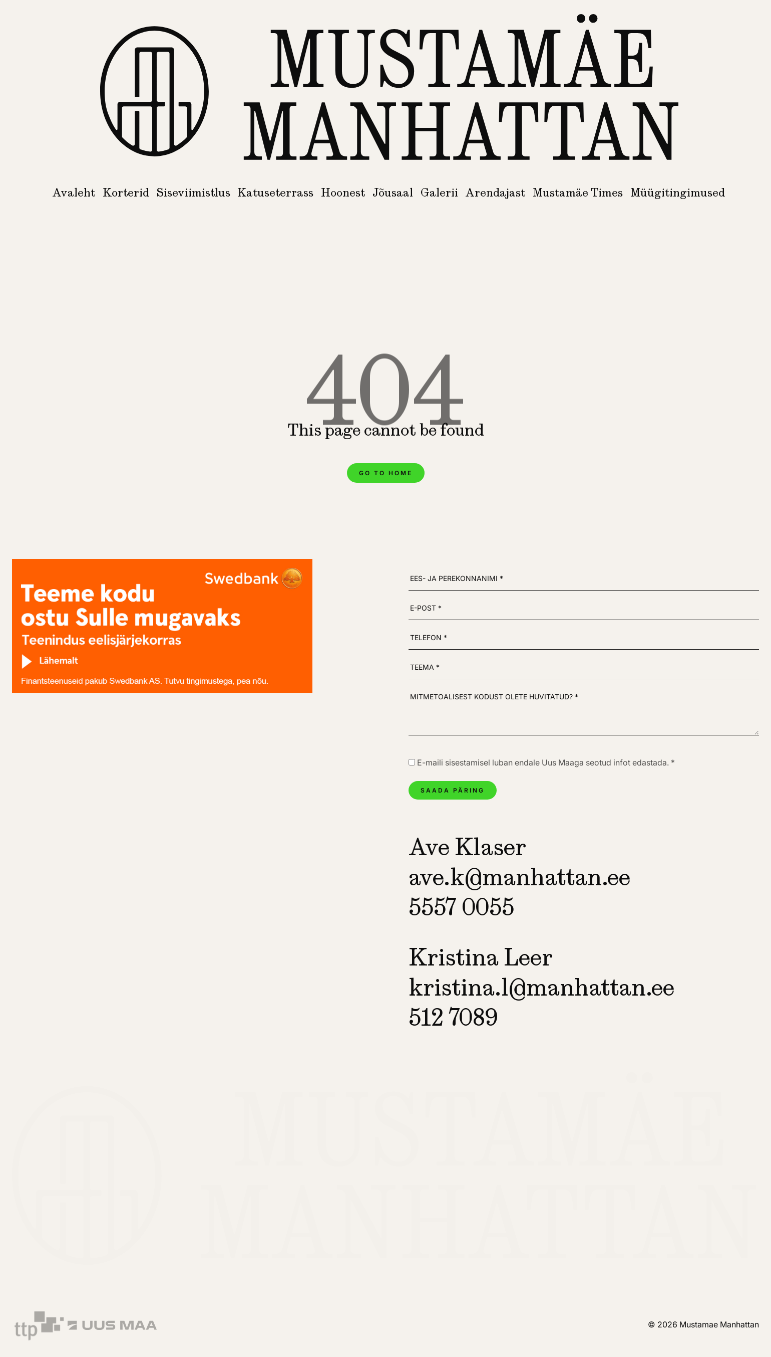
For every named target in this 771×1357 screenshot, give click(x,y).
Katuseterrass (275, 192)
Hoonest (343, 192)
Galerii (439, 192)
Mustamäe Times (578, 192)
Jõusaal (392, 192)
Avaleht (73, 192)
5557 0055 (461, 907)
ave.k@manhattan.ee (519, 877)
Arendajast (495, 192)
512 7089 (453, 1017)
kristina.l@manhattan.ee (541, 987)
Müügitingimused (677, 192)
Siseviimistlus (193, 192)
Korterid (126, 192)
